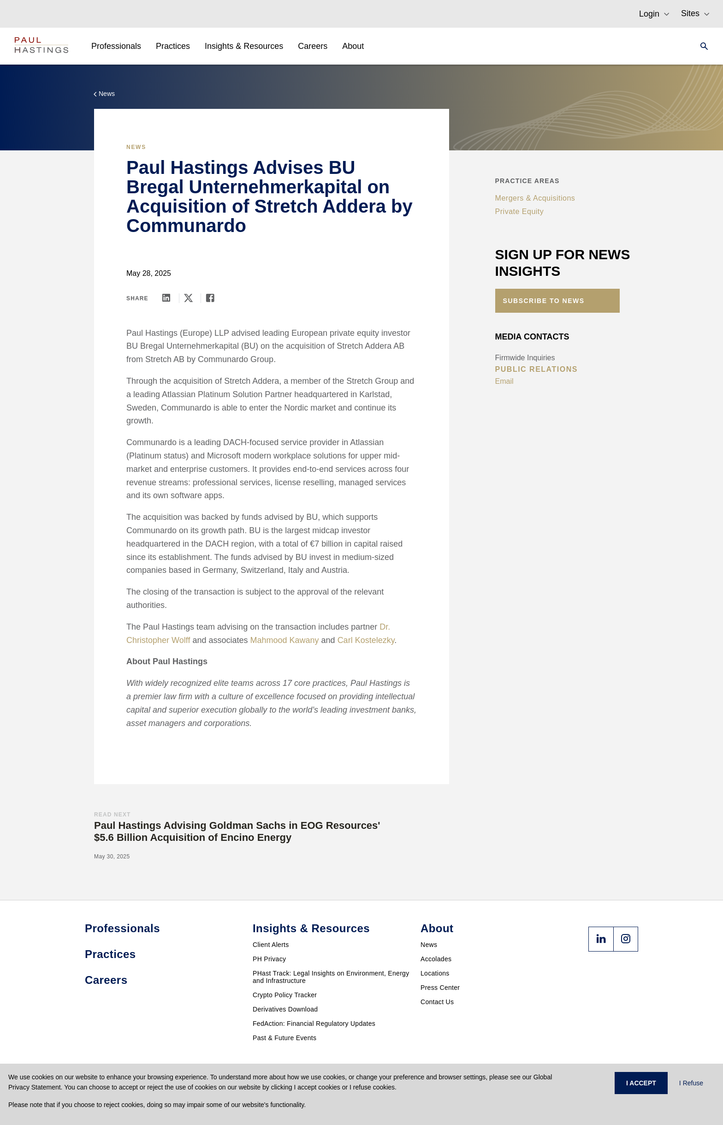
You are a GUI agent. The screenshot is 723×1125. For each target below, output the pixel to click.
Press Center (440, 987)
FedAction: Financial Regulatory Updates (314, 1023)
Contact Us (437, 1002)
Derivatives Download (285, 1009)
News (429, 944)
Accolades (436, 959)
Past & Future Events (284, 1038)
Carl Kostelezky (366, 640)
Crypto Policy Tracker (285, 995)
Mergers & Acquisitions (535, 198)
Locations (435, 973)
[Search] (701, 46)
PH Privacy (269, 959)
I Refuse (691, 1083)
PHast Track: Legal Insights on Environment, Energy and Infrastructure (331, 977)
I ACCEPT (641, 1083)
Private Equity (519, 211)
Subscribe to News (544, 300)
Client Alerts (271, 944)
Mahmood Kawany (284, 640)
